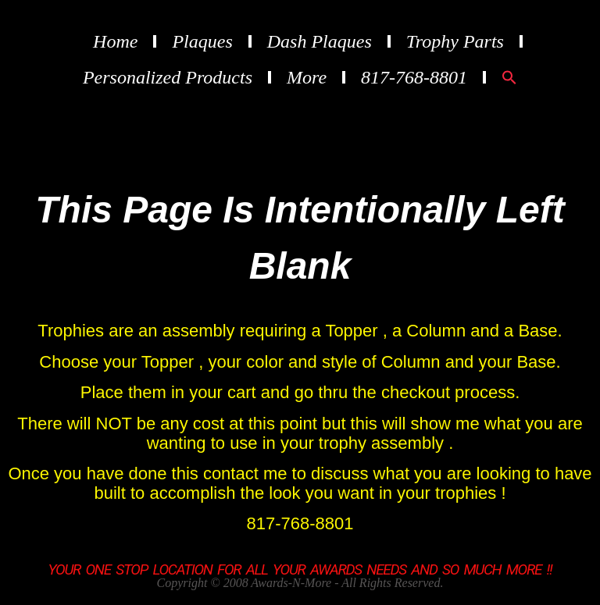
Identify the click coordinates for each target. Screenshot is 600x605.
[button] (509, 77)
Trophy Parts (455, 41)
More (307, 77)
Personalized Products (167, 77)
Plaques (202, 41)
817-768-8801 (414, 77)
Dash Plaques (319, 41)
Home (115, 41)
